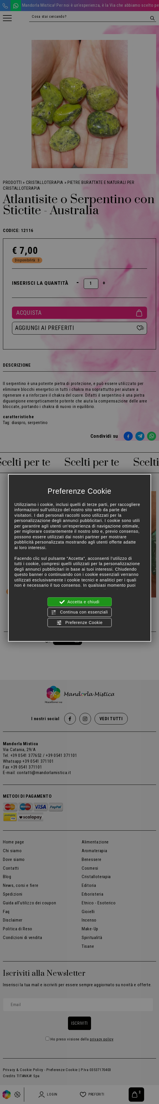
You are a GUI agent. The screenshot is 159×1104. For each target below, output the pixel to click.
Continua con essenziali (79, 612)
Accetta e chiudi (79, 602)
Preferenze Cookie (79, 622)
